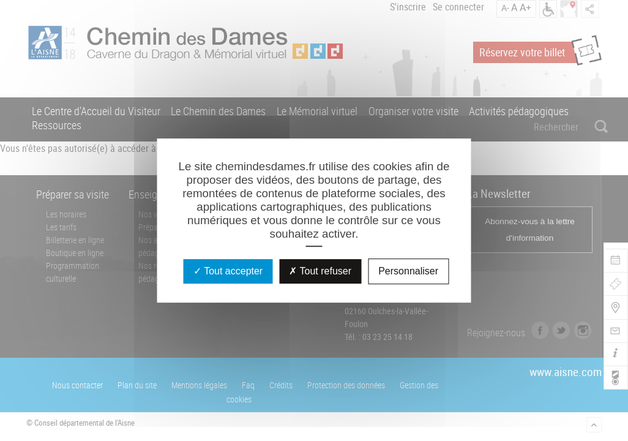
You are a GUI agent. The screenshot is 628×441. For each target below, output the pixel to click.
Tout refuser (320, 271)
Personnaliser (408, 271)
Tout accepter (228, 271)
